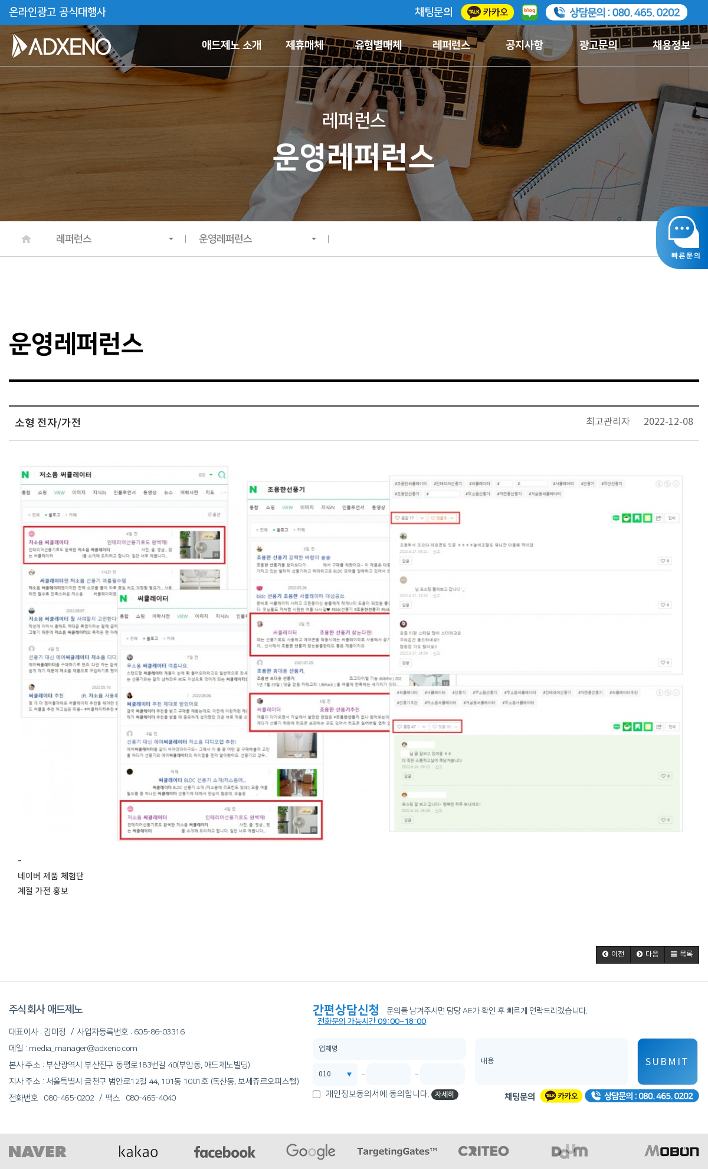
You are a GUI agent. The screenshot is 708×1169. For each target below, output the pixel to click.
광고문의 (598, 45)
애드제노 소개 (231, 45)
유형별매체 (378, 45)
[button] (613, 955)
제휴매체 (304, 45)
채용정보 (671, 45)
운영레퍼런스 (258, 239)
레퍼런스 (451, 45)
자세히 (444, 1094)
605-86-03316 (159, 1032)
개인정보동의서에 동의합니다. (378, 1094)
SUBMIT (667, 1062)
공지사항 (524, 45)
